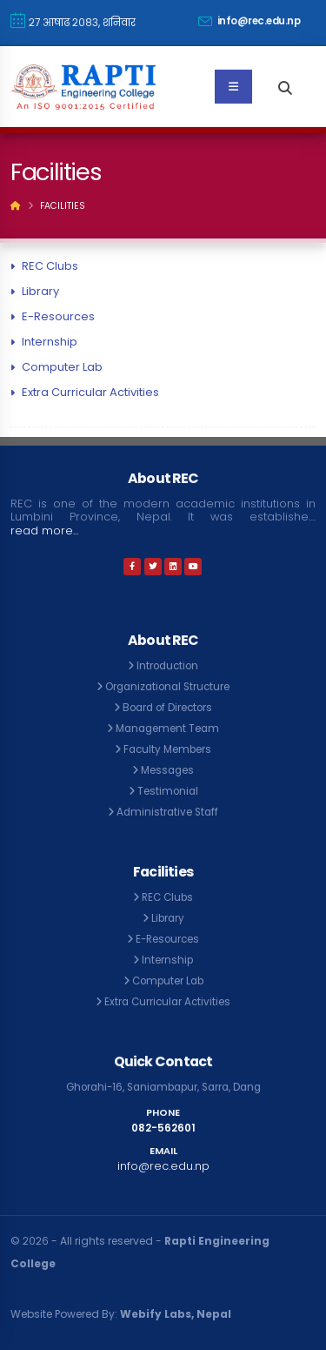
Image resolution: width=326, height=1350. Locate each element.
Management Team (167, 728)
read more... (44, 530)
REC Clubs (50, 266)
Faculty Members (167, 749)
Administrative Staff (167, 812)
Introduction (167, 666)
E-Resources (58, 316)
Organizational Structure (167, 687)
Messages (167, 770)
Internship (49, 341)
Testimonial (167, 791)
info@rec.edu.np (249, 21)
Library (40, 291)
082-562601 (163, 1128)
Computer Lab (62, 367)
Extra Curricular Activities (90, 392)
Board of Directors (167, 708)
